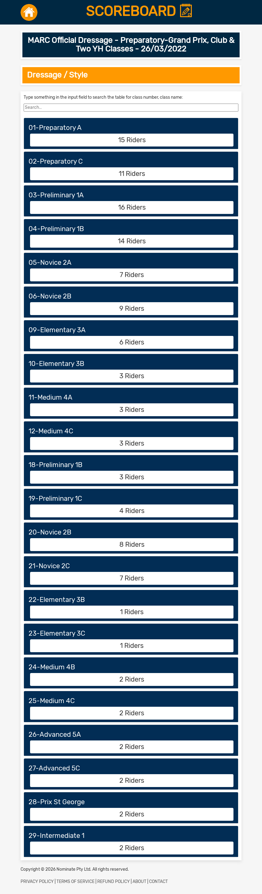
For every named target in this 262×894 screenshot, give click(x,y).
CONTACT (158, 881)
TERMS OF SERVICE (75, 881)
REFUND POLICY (113, 881)
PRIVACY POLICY (37, 881)
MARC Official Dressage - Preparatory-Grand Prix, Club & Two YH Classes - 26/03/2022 (131, 45)
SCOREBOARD (139, 11)
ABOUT (139, 881)
